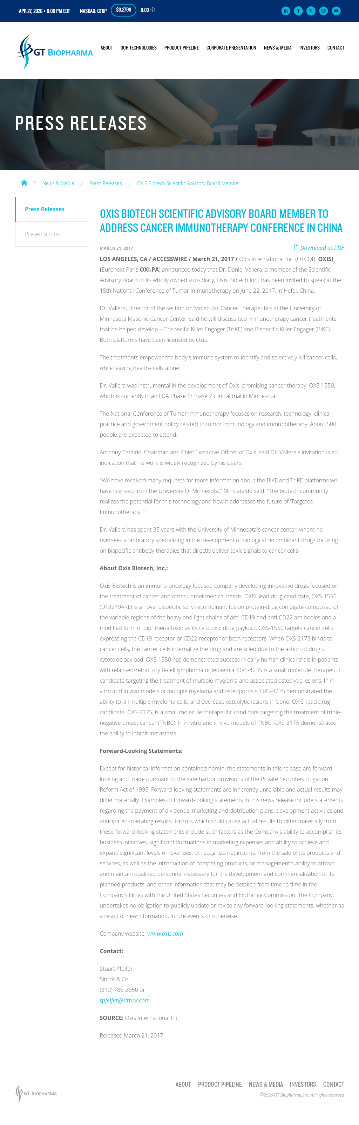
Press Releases (105, 183)
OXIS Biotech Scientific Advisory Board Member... (190, 183)
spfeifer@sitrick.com (125, 1000)
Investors (309, 48)
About (107, 48)
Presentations (42, 234)
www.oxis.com (165, 933)
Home (24, 182)
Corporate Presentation (231, 48)
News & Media (278, 48)
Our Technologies (139, 48)
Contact (335, 48)
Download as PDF (318, 247)
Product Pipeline (181, 48)
